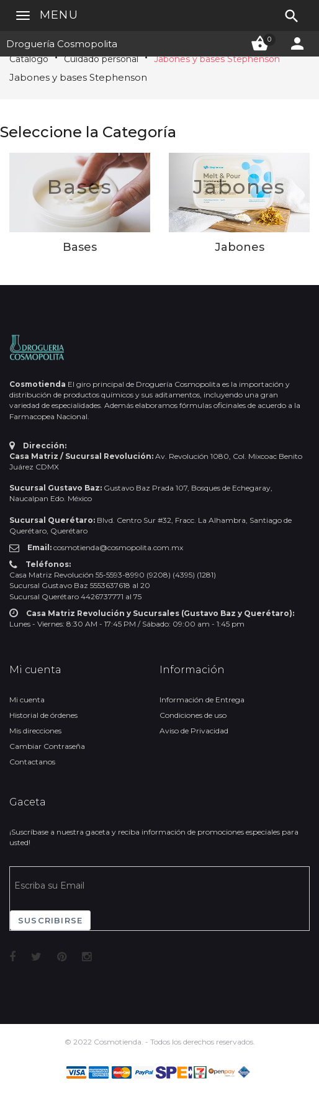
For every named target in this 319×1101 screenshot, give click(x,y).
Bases (79, 186)
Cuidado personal (101, 59)
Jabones (239, 186)
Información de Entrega (202, 699)
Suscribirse (50, 920)
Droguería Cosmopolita (61, 44)
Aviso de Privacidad (194, 730)
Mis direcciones (35, 730)
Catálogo (28, 59)
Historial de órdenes (43, 715)
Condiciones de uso (193, 715)
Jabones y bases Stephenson (217, 59)
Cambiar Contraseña (47, 746)
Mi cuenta (27, 699)
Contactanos (32, 761)
